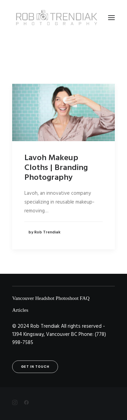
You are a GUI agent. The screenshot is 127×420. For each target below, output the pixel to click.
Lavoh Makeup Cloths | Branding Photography (56, 168)
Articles (20, 310)
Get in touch (35, 366)
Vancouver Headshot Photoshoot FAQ (50, 298)
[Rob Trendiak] (56, 17)
